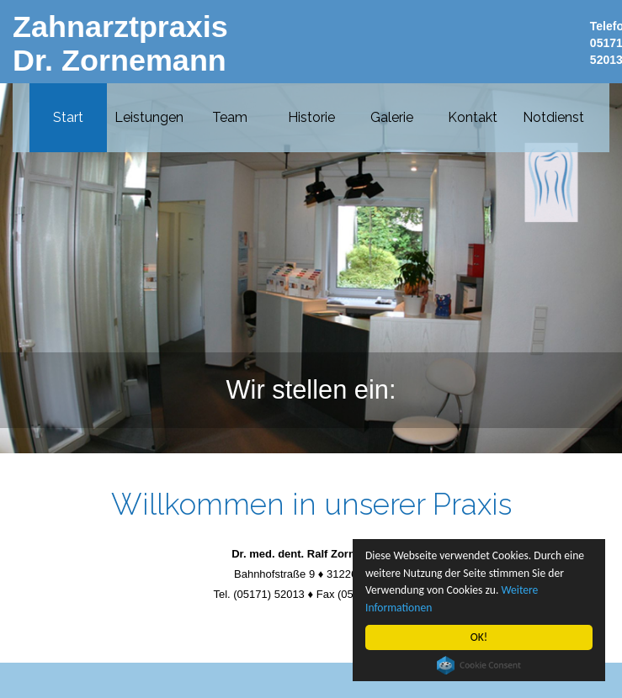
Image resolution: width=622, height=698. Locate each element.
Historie (311, 116)
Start (68, 116)
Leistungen (148, 116)
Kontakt (472, 116)
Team (229, 116)
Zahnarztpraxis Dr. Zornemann (120, 43)
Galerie (391, 116)
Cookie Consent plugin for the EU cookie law (479, 665)
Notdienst (553, 116)
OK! (479, 637)
